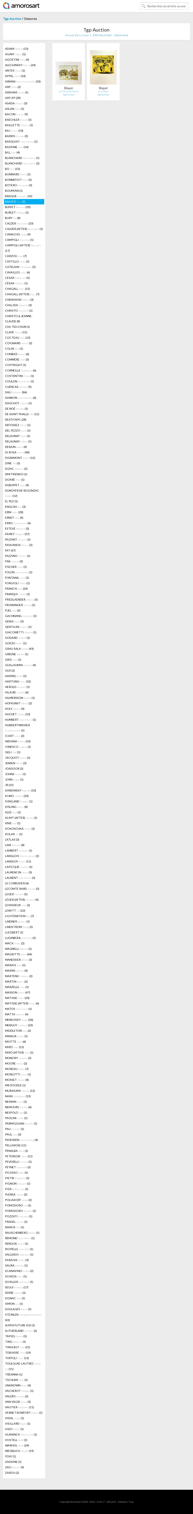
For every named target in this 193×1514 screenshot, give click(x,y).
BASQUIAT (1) (21, 141)
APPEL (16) (15, 76)
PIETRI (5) (17, 1178)
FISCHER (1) (16, 566)
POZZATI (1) (18, 1216)
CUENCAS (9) (18, 386)
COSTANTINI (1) (19, 376)
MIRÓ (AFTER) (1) (19, 1052)
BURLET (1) (17, 212)
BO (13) (12, 168)
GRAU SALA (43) (19, 648)
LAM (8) (14, 845)
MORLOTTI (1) (18, 1074)
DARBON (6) (20, 397)
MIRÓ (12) (14, 1047)
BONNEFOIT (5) (18, 179)
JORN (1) (14, 779)
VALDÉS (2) (16, 1396)
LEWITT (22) (15, 910)
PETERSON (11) (19, 1156)
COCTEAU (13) (17, 337)
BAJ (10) (14, 130)
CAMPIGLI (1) (19, 239)
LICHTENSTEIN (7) (19, 916)
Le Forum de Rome (68, 91)
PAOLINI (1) (16, 1118)
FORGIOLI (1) (17, 583)
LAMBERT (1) (18, 850)
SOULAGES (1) (18, 1309)
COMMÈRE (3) (17, 359)
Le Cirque (103, 91)
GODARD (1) (17, 637)
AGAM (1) (15, 54)
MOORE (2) (16, 1063)
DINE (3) (12, 463)
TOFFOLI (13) (17, 1358)
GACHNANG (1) (21, 616)
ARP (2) (13, 87)
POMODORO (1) (18, 1205)
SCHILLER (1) (19, 1281)
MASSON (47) (17, 992)
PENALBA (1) (16, 1150)
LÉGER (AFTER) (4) (22, 899)
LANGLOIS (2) (22, 856)
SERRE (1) (15, 1292)
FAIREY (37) (17, 534)
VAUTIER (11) (19, 1407)
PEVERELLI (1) (18, 1161)
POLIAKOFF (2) (18, 1200)
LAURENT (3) (20, 877)
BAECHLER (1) (18, 119)
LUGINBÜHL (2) (20, 938)
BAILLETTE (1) (19, 125)
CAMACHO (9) (18, 234)
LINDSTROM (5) (19, 927)
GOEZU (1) (15, 643)
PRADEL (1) (16, 1221)
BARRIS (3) (16, 136)
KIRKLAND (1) (19, 801)
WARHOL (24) (17, 1445)
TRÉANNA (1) (13, 1374)
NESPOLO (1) (16, 1112)
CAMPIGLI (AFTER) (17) (23, 247)
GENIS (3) (14, 621)
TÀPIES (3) (16, 1336)
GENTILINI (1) (18, 626)
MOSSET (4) (17, 1079)
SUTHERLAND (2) (21, 1330)
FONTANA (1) (17, 577)
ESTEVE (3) (17, 528)
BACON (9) (16, 114)
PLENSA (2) (16, 1194)
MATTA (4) (16, 1014)
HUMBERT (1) (20, 719)
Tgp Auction (12, 18)
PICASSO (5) (16, 1172)
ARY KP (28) (13, 97)
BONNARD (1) (18, 174)
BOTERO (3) (18, 185)
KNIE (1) (12, 823)
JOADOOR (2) (14, 768)
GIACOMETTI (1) (20, 632)
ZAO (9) (14, 1467)
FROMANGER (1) (20, 605)
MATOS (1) (18, 1008)
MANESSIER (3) (18, 959)
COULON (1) (19, 381)
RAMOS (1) (14, 1227)
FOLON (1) (18, 572)
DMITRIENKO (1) (16, 474)
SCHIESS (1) (16, 1276)
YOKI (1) (10, 1456)
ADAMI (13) (16, 48)
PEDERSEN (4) (21, 1140)
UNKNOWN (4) (18, 1385)
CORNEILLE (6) (20, 370)
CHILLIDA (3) (18, 305)
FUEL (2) (12, 610)
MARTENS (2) (19, 976)
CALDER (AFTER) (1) (24, 229)
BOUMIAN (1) (14, 190)
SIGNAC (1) (15, 1298)
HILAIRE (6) (16, 692)
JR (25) (9, 785)
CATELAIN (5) (20, 267)
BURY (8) (12, 218)
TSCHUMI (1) (16, 1380)
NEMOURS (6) (18, 1107)
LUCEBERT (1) (14, 932)
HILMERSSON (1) (20, 697)
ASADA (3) (16, 103)
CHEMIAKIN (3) (19, 299)
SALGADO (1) (19, 1254)
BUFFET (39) (18, 207)
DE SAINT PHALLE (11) (22, 414)
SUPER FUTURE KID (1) (20, 1325)
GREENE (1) (16, 654)
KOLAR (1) (13, 834)
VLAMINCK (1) (21, 1434)
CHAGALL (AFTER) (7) (22, 294)
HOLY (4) (14, 708)
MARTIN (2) (16, 981)
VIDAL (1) (14, 1418)
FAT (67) (10, 550)
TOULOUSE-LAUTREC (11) (23, 1366)
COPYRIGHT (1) (15, 365)
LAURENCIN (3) (18, 872)
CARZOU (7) (16, 256)
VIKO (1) (14, 1429)
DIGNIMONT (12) (20, 457)
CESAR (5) (17, 277)
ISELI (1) (12, 752)
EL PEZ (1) (11, 501)
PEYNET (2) (18, 1167)
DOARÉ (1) (14, 479)
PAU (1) (14, 1129)
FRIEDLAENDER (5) (21, 599)
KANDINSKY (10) (20, 790)
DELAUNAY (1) (17, 436)
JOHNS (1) (15, 774)
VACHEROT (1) (19, 1390)
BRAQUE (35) (18, 196)
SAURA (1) (16, 1265)
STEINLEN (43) (23, 1317)
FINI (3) (14, 561)
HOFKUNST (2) (18, 703)
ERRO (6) (18, 523)
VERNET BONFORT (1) (23, 1412)
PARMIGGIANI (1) (21, 1123)
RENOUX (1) (16, 1243)
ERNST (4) (14, 517)
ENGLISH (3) (15, 506)
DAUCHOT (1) (18, 403)
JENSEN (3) (15, 763)
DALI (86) (16, 392)
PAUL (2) (13, 1134)
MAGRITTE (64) (18, 954)
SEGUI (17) (16, 1287)
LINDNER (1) (17, 921)
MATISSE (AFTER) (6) (22, 1003)
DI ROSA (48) (17, 452)
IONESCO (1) (18, 746)
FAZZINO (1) (17, 556)
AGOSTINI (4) (17, 59)
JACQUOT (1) (17, 757)
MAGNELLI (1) (18, 948)
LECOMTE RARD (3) (22, 888)
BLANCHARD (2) (22, 163)
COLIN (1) (14, 348)
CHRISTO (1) (19, 310)
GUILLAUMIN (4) (20, 665)
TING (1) (15, 1341)
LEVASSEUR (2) (17, 905)
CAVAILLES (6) (17, 272)
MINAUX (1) (16, 1036)
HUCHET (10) (17, 714)
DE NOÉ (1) (16, 408)
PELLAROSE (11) (15, 1145)
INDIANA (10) (18, 741)
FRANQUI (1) (17, 594)
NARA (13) (18, 1096)
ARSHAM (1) (16, 92)
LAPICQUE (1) (18, 867)
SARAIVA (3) (17, 1260)
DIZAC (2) (16, 468)
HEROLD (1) (17, 687)
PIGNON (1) (17, 1183)
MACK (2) (14, 943)
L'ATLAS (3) (12, 839)
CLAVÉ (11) (16, 332)
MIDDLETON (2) (18, 1030)
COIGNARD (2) (18, 343)
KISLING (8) (16, 806)
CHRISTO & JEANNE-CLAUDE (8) (19, 318)
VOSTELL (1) (16, 1440)
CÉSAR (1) (16, 283)
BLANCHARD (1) (22, 158)
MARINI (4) (16, 970)
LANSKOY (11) (18, 861)
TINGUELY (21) (17, 1347)
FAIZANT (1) (18, 539)
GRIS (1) (13, 659)
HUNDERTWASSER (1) (17, 727)
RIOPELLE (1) (19, 1249)
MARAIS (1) (15, 965)
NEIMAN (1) (16, 1101)
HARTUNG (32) (18, 681)
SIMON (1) (14, 1303)
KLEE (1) (13, 812)
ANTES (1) (15, 70)
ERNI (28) (14, 512)
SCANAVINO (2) (19, 1271)
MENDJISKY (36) (19, 1019)
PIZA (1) (16, 1189)
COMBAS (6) (17, 354)
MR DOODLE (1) (15, 1085)
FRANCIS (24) (16, 588)
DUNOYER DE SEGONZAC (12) (22, 493)
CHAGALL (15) (17, 288)
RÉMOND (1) (20, 1238)
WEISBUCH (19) (19, 1451)
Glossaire (123, 1501)
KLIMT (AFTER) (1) (21, 817)
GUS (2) (10, 670)
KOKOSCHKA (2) (20, 828)
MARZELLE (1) (17, 987)
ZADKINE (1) (13, 1461)
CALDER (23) (19, 223)
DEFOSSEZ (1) (18, 425)
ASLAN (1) (14, 108)
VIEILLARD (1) (17, 1423)
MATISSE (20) (17, 998)
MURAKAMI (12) (20, 1090)
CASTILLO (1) (17, 261)
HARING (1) (15, 676)
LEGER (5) (16, 894)
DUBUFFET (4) (17, 485)
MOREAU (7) (16, 1069)
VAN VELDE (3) (18, 1401)
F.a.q (131, 1501)
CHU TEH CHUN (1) (17, 326)
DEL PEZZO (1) (18, 430)
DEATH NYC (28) (15, 419)
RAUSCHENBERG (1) (22, 1232)
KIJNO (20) (16, 796)
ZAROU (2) (12, 1472)
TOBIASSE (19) (18, 1352)
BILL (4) (12, 152)
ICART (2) (14, 735)
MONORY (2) (18, 1058)
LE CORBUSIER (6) (17, 883)
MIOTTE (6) (15, 1041)
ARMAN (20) (23, 81)
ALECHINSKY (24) (20, 65)
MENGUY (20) (19, 1025)
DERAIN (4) (16, 447)
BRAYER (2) (15, 201)
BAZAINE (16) (16, 147)
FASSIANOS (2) (19, 545)
